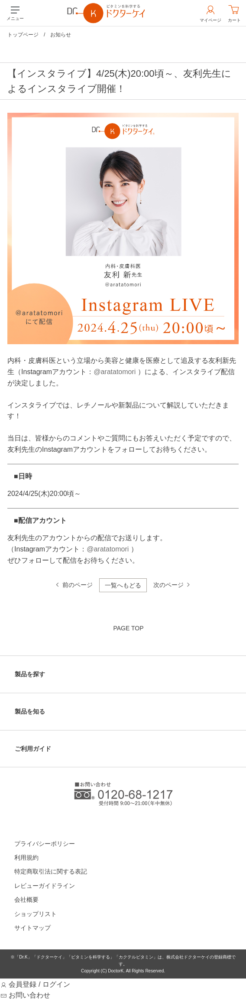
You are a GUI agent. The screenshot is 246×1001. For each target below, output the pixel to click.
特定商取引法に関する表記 (50, 871)
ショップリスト (35, 913)
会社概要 (26, 899)
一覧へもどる (123, 585)
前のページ (77, 584)
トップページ (23, 35)
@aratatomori (115, 371)
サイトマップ (32, 927)
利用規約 (26, 857)
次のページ (168, 584)
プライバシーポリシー (44, 843)
